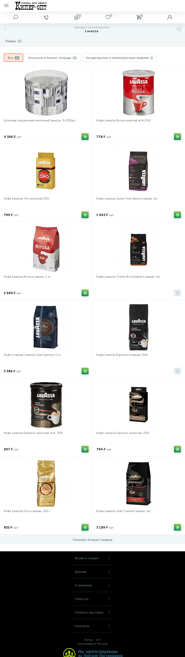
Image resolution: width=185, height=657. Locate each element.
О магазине (92, 585)
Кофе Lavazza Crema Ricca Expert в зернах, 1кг (128, 276)
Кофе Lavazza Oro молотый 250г (27, 198)
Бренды (92, 572)
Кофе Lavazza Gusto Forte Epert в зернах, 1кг (127, 198)
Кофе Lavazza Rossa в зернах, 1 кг (27, 276)
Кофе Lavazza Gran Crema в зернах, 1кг (123, 511)
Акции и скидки (92, 558)
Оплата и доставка (92, 612)
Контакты (92, 626)
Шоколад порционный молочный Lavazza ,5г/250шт (40, 120)
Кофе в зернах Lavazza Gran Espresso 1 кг (32, 355)
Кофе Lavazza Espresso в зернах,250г (122, 355)
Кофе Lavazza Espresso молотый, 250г (123, 433)
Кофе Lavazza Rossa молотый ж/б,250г (123, 120)
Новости (92, 599)
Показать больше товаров (92, 540)
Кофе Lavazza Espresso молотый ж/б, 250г (33, 433)
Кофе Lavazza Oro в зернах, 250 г (27, 511)
